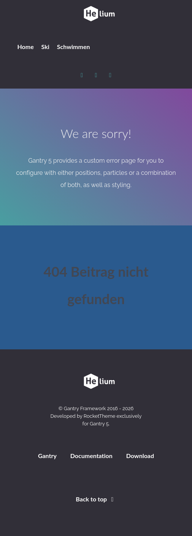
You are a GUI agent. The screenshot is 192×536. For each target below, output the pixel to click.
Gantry (47, 455)
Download (140, 455)
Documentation (91, 455)
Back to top (96, 499)
